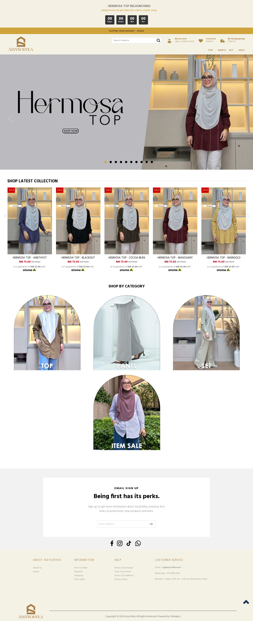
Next (241, 121)
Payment (78, 572)
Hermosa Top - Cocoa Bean (127, 258)
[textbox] (136, 40)
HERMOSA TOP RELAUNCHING (129, 6)
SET (231, 50)
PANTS (222, 50)
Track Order (79, 579)
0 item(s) (236, 40)
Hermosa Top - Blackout (78, 258)
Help (118, 560)
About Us (37, 568)
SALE (242, 50)
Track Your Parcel (123, 572)
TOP (210, 50)
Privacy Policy (121, 579)
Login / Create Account (184, 40)
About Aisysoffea (47, 560)
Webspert (175, 616)
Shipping (78, 575)
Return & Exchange (124, 568)
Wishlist (211, 40)
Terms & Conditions (124, 575)
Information (84, 560)
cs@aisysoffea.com (171, 567)
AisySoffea (130, 616)
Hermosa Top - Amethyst (30, 258)
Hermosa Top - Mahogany (175, 258)
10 (152, 162)
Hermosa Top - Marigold (224, 258)
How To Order (80, 568)
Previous (11, 121)
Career (36, 572)
